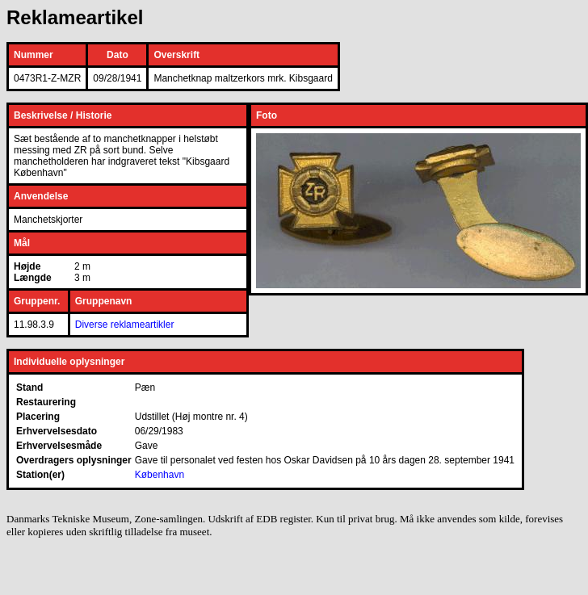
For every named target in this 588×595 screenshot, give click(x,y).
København (159, 474)
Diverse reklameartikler (124, 324)
